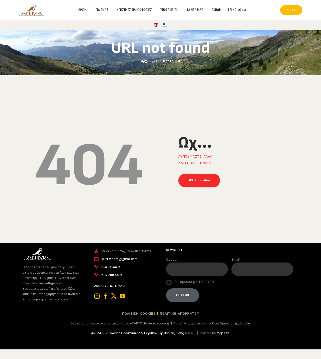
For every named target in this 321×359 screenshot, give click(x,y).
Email (235, 260)
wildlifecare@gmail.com (119, 259)
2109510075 (111, 267)
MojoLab (223, 333)
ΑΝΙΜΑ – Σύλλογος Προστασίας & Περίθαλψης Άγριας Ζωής (137, 333)
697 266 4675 (112, 275)
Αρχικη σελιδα (199, 180)
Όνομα (171, 260)
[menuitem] (156, 25)
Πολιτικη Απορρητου (179, 314)
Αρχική (147, 61)
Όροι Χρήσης (222, 323)
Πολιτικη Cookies (139, 314)
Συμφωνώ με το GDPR (194, 282)
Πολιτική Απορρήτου (186, 323)
